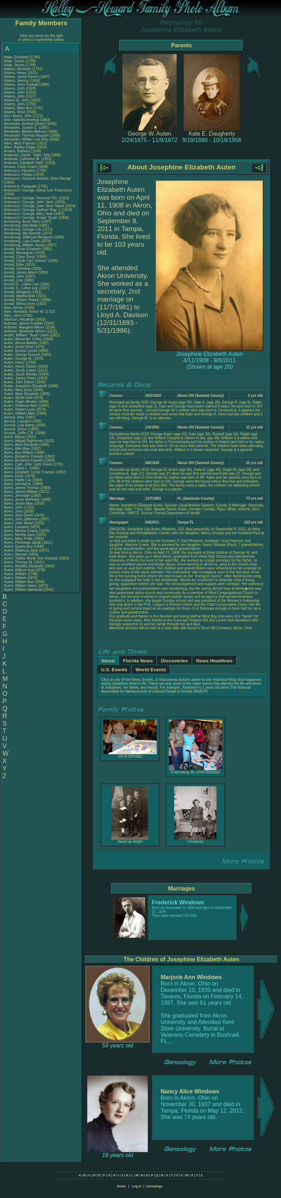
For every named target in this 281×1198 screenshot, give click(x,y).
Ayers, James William (21, 492)
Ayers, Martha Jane (19, 535)
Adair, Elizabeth (17, 57)
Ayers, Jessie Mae (18, 503)
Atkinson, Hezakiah (19, 319)
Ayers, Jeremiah (17, 496)
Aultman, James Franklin (23, 323)
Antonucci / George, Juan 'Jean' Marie (34, 206)
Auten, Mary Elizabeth (21, 394)
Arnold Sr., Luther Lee (21, 284)
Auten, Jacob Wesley (20, 374)
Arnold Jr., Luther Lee (21, 288)
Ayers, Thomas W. (18, 562)
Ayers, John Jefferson (21, 519)
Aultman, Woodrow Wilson (25, 331)
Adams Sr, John (17, 100)
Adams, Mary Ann (18, 108)
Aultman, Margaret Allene (24, 327)
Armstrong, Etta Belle (20, 225)
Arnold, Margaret (17, 292)
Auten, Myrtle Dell (18, 398)
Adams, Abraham (18, 69)
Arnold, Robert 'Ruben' (22, 300)
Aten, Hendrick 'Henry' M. (24, 312)
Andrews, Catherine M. (22, 159)
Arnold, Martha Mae (20, 296)
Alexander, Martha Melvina (25, 131)
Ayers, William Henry (20, 586)
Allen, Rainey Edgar (19, 147)
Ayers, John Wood (18, 523)
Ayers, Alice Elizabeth (21, 445)
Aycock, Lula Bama (19, 425)
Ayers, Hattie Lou (17, 480)
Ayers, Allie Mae (17, 449)
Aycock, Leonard (17, 421)
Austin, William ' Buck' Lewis (26, 335)
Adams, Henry (15, 73)
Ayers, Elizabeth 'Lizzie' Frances (29, 472)
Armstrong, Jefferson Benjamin (28, 237)
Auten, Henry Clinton (20, 366)
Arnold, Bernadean (19, 253)
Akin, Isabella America (21, 120)
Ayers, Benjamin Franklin (23, 456)
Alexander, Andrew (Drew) (25, 124)
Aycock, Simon (16, 429)
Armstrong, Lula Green (22, 241)
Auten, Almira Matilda (21, 343)
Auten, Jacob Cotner (20, 370)
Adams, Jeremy (17, 81)
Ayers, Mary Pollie (18, 539)
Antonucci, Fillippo (19, 175)
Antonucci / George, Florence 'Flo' (31, 198)
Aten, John (13, 315)
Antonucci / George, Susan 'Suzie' (31, 218)
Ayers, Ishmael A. (18, 484)
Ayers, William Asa (18, 582)
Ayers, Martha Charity (21, 531)
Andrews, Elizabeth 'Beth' (24, 163)
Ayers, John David (18, 515)
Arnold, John (14, 276)
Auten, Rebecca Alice (21, 406)
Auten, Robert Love (19, 409)
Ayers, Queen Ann (18, 546)
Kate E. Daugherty (211, 134)
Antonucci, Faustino (20, 171)
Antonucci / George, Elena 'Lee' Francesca (37, 190)
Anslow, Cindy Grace (20, 167)
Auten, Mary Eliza (18, 390)
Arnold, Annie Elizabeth (22, 249)
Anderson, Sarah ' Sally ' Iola (27, 155)
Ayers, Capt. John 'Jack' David (28, 464)
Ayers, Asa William (18, 452)
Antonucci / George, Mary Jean (29, 214)
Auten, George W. (18, 359)
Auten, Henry (15, 362)
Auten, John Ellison (19, 382)
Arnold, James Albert (20, 272)
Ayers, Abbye (15, 437)
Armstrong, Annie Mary (22, 222)
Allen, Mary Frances (20, 143)
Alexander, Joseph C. (21, 128)
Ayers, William (15, 574)
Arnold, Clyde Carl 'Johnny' (25, 261)
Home (121, 1186)
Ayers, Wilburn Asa (19, 570)
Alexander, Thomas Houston (26, 135)
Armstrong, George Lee (22, 229)
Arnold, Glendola (17, 268)
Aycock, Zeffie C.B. (19, 433)
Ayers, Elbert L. (16, 468)
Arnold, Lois (14, 280)
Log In (136, 1186)
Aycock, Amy (14, 417)
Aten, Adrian (14, 308)
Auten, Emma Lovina (20, 351)
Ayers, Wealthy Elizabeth (23, 566)
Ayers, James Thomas (21, 488)
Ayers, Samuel (16, 554)
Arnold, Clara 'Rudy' (20, 257)
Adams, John (15, 88)
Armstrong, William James (24, 245)
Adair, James (15, 61)
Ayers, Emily (14, 476)
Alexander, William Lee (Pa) (26, 139)
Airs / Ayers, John (18, 116)
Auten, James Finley (20, 378)
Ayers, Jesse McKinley (22, 499)
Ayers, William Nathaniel (23, 590)
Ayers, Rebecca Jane (21, 550)
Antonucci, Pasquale (20, 186)
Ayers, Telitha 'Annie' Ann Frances (31, 558)
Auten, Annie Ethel (18, 347)
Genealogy (154, 1186)
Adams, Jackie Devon (21, 77)
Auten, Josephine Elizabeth (25, 386)
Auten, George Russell (22, 355)
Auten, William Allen (19, 413)
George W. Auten (149, 134)
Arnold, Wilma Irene (19, 304)
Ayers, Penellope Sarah (22, 543)
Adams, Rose (15, 112)
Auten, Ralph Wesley (20, 402)
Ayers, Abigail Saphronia (23, 441)
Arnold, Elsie (14, 265)
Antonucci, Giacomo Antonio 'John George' (38, 178)
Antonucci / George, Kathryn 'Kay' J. (32, 210)
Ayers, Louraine (17, 527)
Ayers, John (14, 507)
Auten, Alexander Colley (23, 339)
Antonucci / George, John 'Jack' (29, 202)
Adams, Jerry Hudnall (21, 84)
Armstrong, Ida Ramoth (22, 233)
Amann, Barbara (17, 151)
